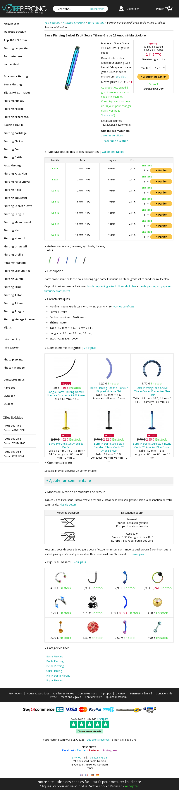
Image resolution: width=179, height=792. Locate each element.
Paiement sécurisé (141, 693)
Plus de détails (68, 504)
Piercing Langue (14, 214)
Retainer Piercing (15, 262)
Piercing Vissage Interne (19, 319)
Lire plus (121, 76)
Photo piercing (13, 359)
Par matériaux (13, 56)
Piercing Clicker (13, 141)
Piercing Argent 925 (16, 117)
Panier (160, 8)
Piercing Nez (12, 230)
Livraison (9, 395)
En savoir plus (136, 554)
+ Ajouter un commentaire (68, 480)
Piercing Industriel (15, 198)
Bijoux (8, 327)
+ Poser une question (114, 141)
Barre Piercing (54, 656)
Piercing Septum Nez (17, 270)
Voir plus (90, 348)
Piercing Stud (12, 287)
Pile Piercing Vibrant (58, 675)
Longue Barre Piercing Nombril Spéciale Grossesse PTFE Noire (66, 393)
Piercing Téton (13, 295)
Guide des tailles (113, 152)
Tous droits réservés (97, 739)
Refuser (116, 786)
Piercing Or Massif (15, 246)
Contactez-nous (14, 379)
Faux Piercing (12, 165)
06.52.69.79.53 (98, 757)
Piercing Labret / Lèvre (18, 206)
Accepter (132, 786)
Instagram (110, 750)
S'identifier (133, 8)
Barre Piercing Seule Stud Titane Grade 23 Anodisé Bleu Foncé (152, 445)
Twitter (82, 750)
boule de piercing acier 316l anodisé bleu (111, 286)
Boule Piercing (13, 84)
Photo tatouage (14, 367)
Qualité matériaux (116, 697)
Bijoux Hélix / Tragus (17, 92)
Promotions (15, 693)
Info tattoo (11, 347)
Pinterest (95, 750)
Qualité (8, 404)
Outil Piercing (54, 671)
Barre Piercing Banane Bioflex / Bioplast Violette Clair (109, 389)
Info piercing (12, 339)
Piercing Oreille (13, 254)
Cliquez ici (48, 786)
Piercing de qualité (16, 48)
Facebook (68, 750)
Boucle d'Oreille (13, 125)
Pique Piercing (54, 680)
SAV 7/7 (76, 757)
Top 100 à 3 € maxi (16, 40)
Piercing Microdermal (17, 222)
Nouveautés (11, 24)
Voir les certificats (113, 135)
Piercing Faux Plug (15, 173)
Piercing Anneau (14, 100)
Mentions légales (71, 697)
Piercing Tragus (14, 311)
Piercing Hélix (12, 189)
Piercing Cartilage (15, 133)
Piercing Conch (13, 149)
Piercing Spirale (13, 279)
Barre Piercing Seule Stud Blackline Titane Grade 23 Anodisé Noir (109, 447)
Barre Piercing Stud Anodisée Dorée (66, 445)
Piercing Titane (13, 303)
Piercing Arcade (13, 108)
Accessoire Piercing (16, 76)
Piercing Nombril (14, 238)
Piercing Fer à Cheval (17, 181)
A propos (9, 387)
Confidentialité (93, 697)
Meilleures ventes (15, 32)
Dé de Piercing (55, 666)
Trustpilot (102, 719)
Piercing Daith (13, 157)
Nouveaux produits (38, 693)
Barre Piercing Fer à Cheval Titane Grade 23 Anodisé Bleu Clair (152, 391)
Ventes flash (12, 64)
